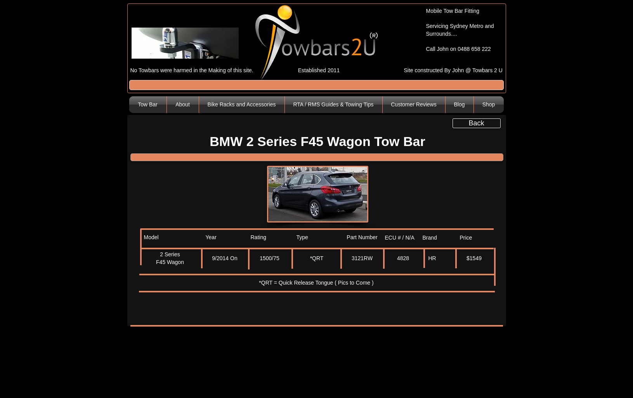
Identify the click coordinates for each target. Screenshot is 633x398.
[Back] (477, 123)
